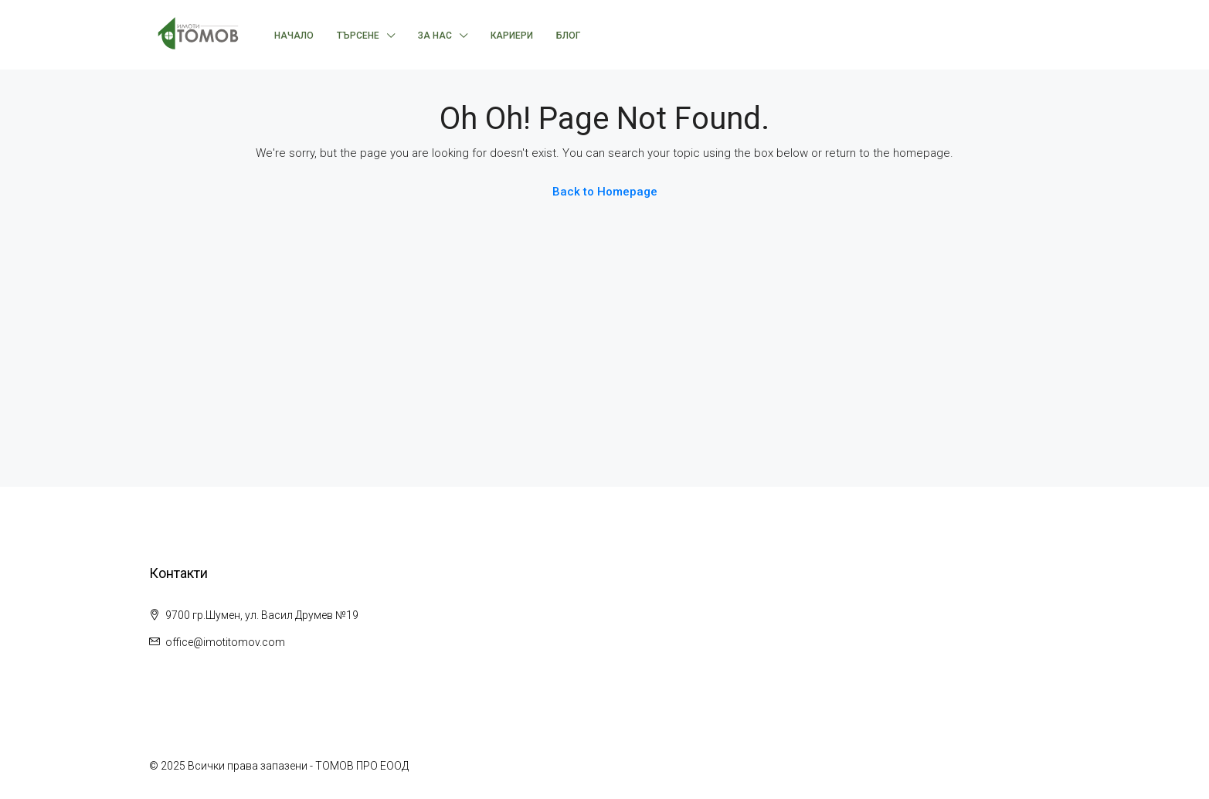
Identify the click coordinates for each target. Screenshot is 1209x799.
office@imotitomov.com (225, 642)
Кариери (512, 35)
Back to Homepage (604, 192)
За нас (435, 35)
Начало (294, 35)
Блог (568, 35)
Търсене (358, 35)
